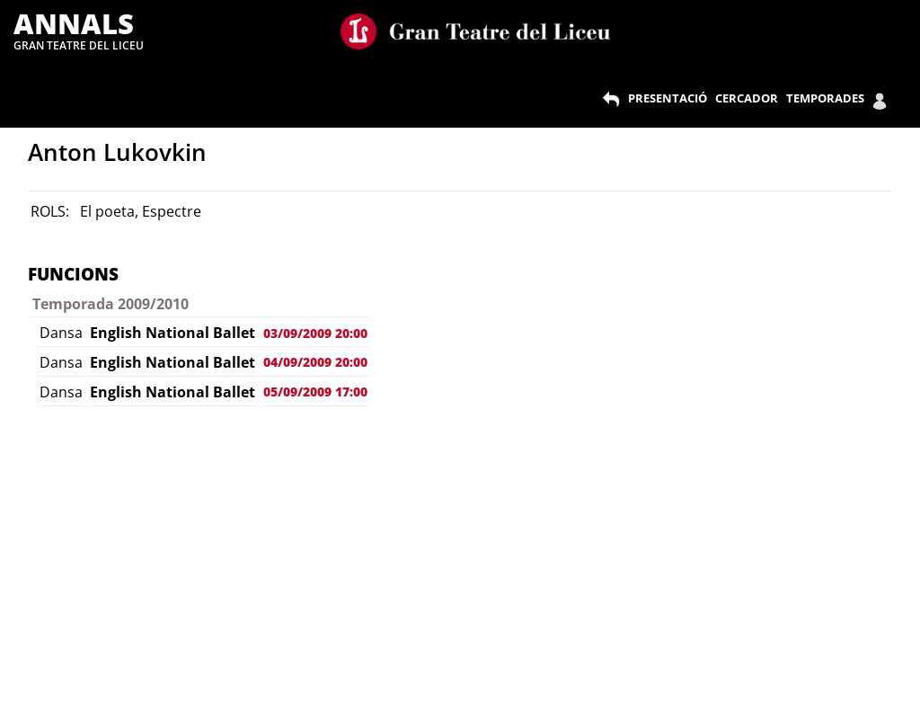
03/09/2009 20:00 (315, 333)
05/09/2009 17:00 (315, 391)
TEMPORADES (825, 98)
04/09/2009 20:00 (315, 361)
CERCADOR (746, 98)
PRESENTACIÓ (667, 98)
